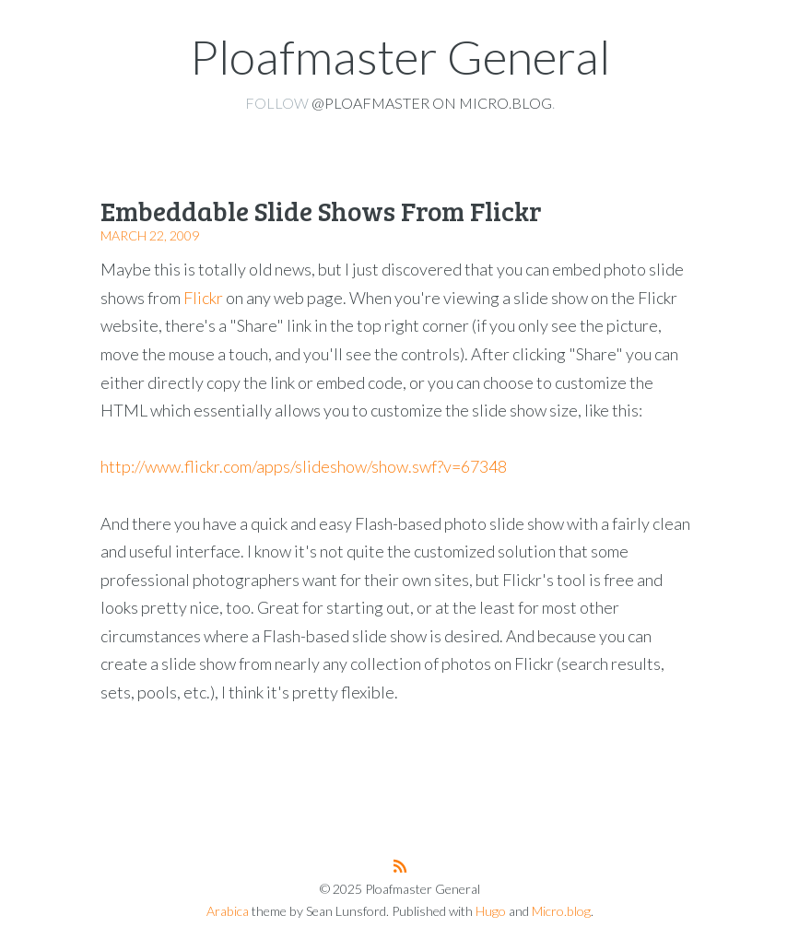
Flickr (203, 298)
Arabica (227, 911)
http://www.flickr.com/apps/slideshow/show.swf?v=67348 (303, 466)
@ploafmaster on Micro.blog (431, 103)
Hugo (491, 911)
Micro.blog (561, 911)
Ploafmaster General (400, 56)
